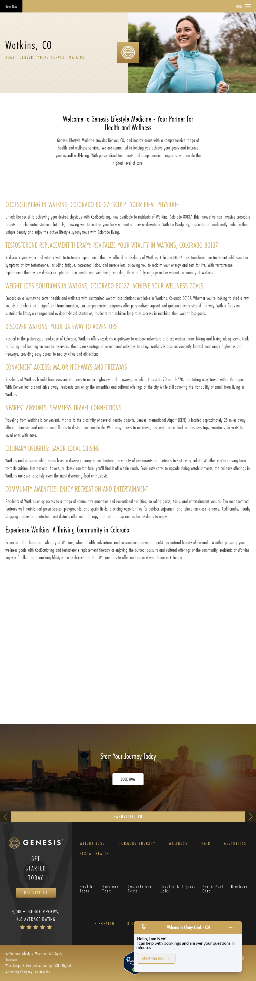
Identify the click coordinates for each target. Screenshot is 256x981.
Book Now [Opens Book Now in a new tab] (11, 6)
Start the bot (156, 958)
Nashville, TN (128, 816)
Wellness (178, 843)
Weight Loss (92, 843)
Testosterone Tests (140, 889)
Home (10, 57)
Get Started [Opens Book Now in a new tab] (36, 892)
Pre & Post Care (213, 889)
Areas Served (51, 57)
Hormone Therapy (137, 843)
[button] (243, 957)
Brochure (239, 886)
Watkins (77, 57)
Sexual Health (94, 853)
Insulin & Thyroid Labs (178, 889)
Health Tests (86, 889)
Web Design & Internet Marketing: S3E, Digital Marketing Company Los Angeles (38, 968)
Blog (132, 923)
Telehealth (103, 923)
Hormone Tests (110, 889)
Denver (27, 57)
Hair (206, 843)
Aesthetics (235, 843)
